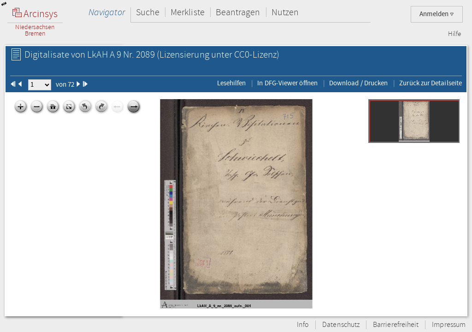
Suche (147, 12)
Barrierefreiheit (396, 324)
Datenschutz (341, 324)
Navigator (106, 12)
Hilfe (454, 34)
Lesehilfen (231, 83)
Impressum (449, 324)
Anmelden (436, 14)
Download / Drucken (358, 83)
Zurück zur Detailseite (430, 83)
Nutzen (285, 12)
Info (303, 324)
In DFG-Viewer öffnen (287, 83)
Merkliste (188, 12)
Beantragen (238, 12)
